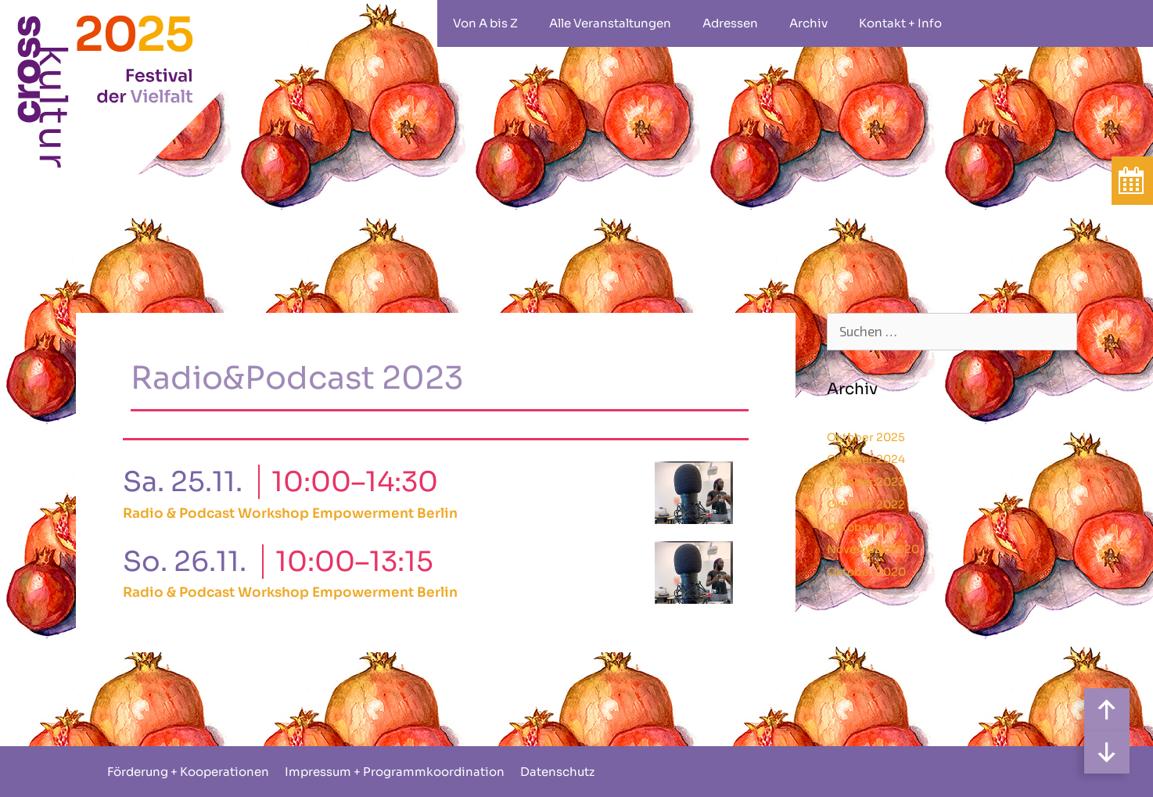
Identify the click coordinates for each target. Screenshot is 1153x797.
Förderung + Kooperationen (188, 771)
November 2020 (873, 549)
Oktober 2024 (866, 459)
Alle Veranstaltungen (610, 23)
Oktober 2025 (866, 437)
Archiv (808, 23)
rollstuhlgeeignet (980, 23)
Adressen (730, 23)
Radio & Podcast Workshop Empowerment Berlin (290, 513)
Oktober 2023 (866, 482)
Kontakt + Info (900, 23)
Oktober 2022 (866, 504)
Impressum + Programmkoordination (395, 771)
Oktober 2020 (866, 572)
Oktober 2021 (865, 527)
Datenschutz (557, 771)
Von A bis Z (485, 23)
